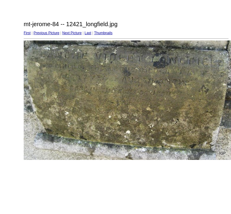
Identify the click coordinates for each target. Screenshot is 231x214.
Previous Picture (46, 33)
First (27, 33)
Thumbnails (103, 33)
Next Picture (71, 33)
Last (87, 33)
